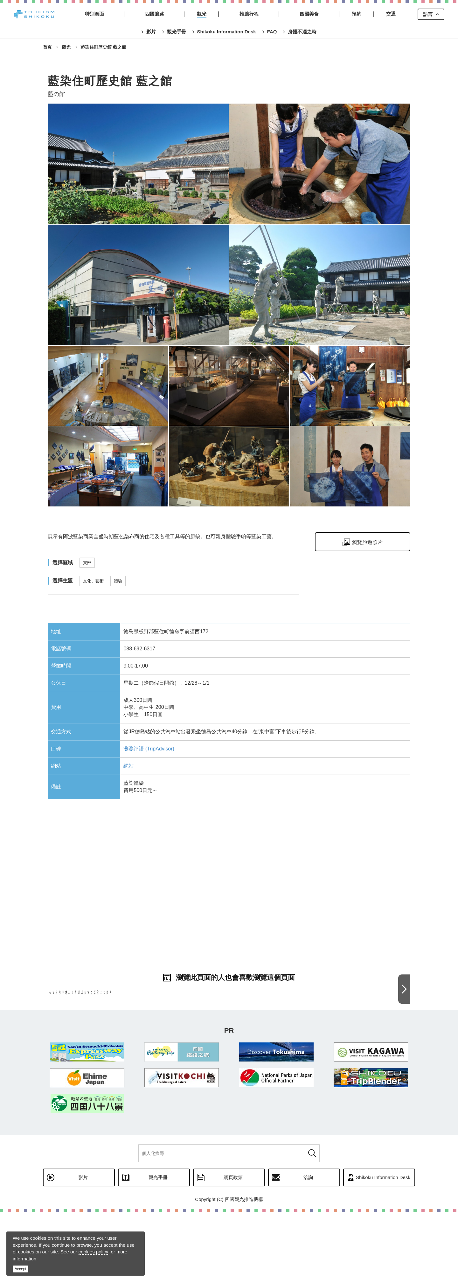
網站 (128, 766)
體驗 (118, 581)
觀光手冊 (158, 1247)
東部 (87, 562)
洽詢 (308, 1247)
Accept (20, 1269)
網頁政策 (233, 1247)
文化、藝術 (93, 581)
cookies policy (93, 1251)
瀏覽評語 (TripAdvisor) (148, 748)
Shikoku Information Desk (383, 1247)
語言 (428, 14)
